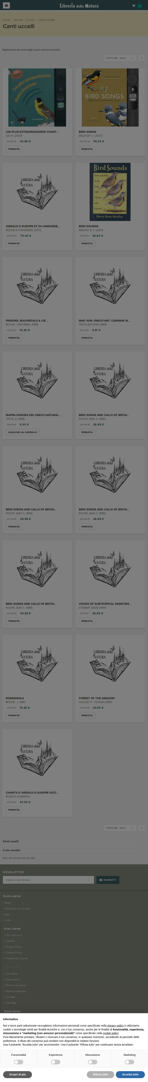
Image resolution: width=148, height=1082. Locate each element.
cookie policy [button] (110, 1033)
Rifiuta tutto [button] (100, 1074)
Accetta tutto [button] (130, 1074)
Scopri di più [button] (17, 1074)
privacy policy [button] (116, 1025)
